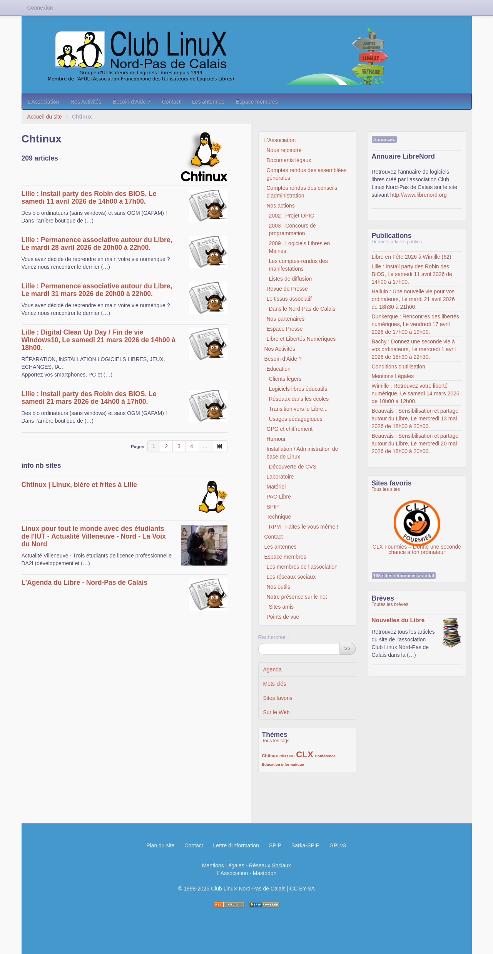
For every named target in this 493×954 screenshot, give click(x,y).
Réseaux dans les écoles (299, 399)
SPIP (273, 507)
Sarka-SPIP (305, 845)
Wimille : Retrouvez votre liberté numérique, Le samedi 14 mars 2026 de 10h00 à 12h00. (416, 393)
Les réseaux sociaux (291, 577)
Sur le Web (276, 712)
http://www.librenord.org (418, 195)
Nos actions (281, 206)
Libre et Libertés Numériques (301, 339)
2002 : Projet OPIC (291, 216)
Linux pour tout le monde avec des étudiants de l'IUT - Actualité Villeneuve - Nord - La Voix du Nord (94, 536)
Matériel (276, 487)
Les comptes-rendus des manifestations (298, 265)
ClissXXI (286, 756)
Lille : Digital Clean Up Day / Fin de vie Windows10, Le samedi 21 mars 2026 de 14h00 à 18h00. (99, 339)
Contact (171, 102)
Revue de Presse (287, 289)
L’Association (43, 102)
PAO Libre (279, 497)
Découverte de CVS (293, 467)
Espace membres (257, 102)
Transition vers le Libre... (298, 409)
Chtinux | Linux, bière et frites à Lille (79, 485)
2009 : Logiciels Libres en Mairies (299, 247)
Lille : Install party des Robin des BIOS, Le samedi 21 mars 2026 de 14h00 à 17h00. (89, 397)
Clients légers (285, 379)
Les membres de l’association (302, 567)
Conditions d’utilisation (398, 366)
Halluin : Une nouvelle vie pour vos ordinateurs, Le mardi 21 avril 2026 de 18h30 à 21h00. (413, 299)
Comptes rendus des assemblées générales (307, 174)
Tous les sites (386, 489)
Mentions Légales (393, 376)
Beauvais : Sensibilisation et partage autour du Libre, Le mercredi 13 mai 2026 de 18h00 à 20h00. (415, 418)
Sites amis (281, 607)
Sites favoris (277, 698)
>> (347, 649)
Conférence (325, 756)
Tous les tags (276, 740)
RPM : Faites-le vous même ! (304, 527)
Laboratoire (280, 477)
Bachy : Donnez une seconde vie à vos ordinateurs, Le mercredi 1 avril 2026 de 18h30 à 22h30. (414, 349)
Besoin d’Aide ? (131, 102)
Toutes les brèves (390, 604)
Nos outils (278, 587)
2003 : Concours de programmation (292, 229)
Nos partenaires (286, 319)
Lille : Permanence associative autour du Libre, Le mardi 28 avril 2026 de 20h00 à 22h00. (97, 243)
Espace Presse (285, 329)
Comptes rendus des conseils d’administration (302, 192)
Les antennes (208, 102)
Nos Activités (85, 102)
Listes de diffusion (290, 279)
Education (279, 369)
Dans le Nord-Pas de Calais (302, 309)
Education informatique (283, 764)
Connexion (40, 8)
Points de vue (283, 617)
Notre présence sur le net (297, 597)
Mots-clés (274, 684)
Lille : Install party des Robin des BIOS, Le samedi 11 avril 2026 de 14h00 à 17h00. (89, 197)
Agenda (272, 669)
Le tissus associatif (289, 299)
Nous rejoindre (284, 150)
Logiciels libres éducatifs (298, 389)
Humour (276, 439)
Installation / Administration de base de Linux (302, 453)
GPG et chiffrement (290, 429)
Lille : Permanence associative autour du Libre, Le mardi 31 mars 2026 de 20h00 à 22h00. (97, 290)
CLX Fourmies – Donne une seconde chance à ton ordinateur (417, 519)
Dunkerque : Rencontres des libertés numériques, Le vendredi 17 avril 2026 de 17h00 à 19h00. (415, 324)
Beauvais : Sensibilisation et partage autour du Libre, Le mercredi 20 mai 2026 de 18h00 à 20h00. (415, 443)
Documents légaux (289, 160)
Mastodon (264, 873)
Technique (279, 517)
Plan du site (160, 845)
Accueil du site (44, 117)
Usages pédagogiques (296, 419)
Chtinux (270, 755)
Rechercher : (273, 637)
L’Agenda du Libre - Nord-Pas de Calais (85, 582)
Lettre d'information (236, 845)
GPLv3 (337, 845)
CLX (304, 754)
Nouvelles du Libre (398, 620)
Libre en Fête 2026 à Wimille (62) (411, 257)
